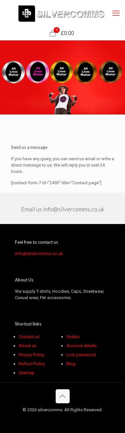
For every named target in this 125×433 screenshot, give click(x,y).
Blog (70, 363)
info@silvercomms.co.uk (73, 209)
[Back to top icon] (63, 396)
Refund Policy (32, 363)
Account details (81, 345)
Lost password (81, 354)
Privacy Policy (31, 354)
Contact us (29, 336)
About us (27, 345)
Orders (72, 336)
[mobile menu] (116, 13)
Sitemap (27, 372)
